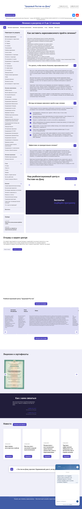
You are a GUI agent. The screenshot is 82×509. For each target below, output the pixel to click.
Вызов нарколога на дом (11, 92)
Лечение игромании (38, 27)
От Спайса (7, 41)
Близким (51, 27)
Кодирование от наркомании (12, 61)
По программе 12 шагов (10, 59)
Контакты (57, 27)
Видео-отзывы (10, 249)
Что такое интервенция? (11, 205)
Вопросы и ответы (9, 194)
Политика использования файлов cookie (13, 222)
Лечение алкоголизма (25, 27)
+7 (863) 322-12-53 (62, 6)
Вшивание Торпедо (9, 112)
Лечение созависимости (10, 192)
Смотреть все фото (71, 178)
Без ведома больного (10, 94)
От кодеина (8, 63)
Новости (7, 168)
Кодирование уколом (10, 110)
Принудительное (9, 72)
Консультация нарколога (11, 188)
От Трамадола (8, 65)
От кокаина (7, 45)
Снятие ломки (8, 52)
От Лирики (7, 43)
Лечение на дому (9, 81)
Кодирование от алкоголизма (12, 148)
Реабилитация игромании (11, 157)
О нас (46, 27)
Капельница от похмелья (11, 99)
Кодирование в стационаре (11, 54)
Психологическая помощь (11, 197)
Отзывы (7, 165)
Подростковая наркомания (11, 74)
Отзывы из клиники (25, 249)
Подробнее (9, 456)
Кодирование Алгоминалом (11, 133)
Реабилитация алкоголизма (11, 115)
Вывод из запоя (9, 117)
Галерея (7, 172)
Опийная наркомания (10, 50)
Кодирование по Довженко (11, 140)
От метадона (8, 70)
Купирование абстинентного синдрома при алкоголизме (12, 120)
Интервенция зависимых (11, 128)
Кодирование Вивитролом (11, 103)
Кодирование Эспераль (10, 106)
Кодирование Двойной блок (12, 135)
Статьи (6, 170)
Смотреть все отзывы (41, 338)
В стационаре (8, 97)
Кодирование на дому (10, 108)
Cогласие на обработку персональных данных (13, 228)
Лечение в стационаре (10, 57)
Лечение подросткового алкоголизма (11, 145)
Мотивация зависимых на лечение (13, 190)
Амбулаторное (8, 90)
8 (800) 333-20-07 (74, 6)
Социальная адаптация (10, 199)
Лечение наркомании (13, 27)
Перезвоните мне (15, 15)
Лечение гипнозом (9, 79)
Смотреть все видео (41, 304)
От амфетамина (9, 68)
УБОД (6, 77)
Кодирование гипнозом (10, 137)
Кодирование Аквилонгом (11, 101)
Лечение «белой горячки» (11, 150)
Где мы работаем (9, 177)
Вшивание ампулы (9, 142)
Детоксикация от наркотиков (12, 39)
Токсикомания (8, 48)
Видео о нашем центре (10, 174)
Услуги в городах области (11, 179)
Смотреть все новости (19, 424)
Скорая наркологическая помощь (13, 185)
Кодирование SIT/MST (10, 131)
